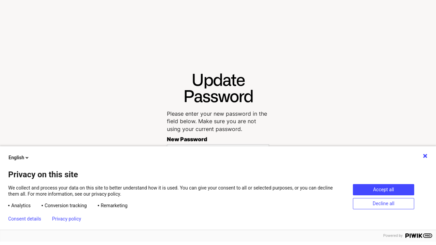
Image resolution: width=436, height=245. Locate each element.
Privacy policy (66, 219)
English (19, 157)
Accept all (383, 189)
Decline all (383, 203)
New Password (187, 139)
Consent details (24, 219)
